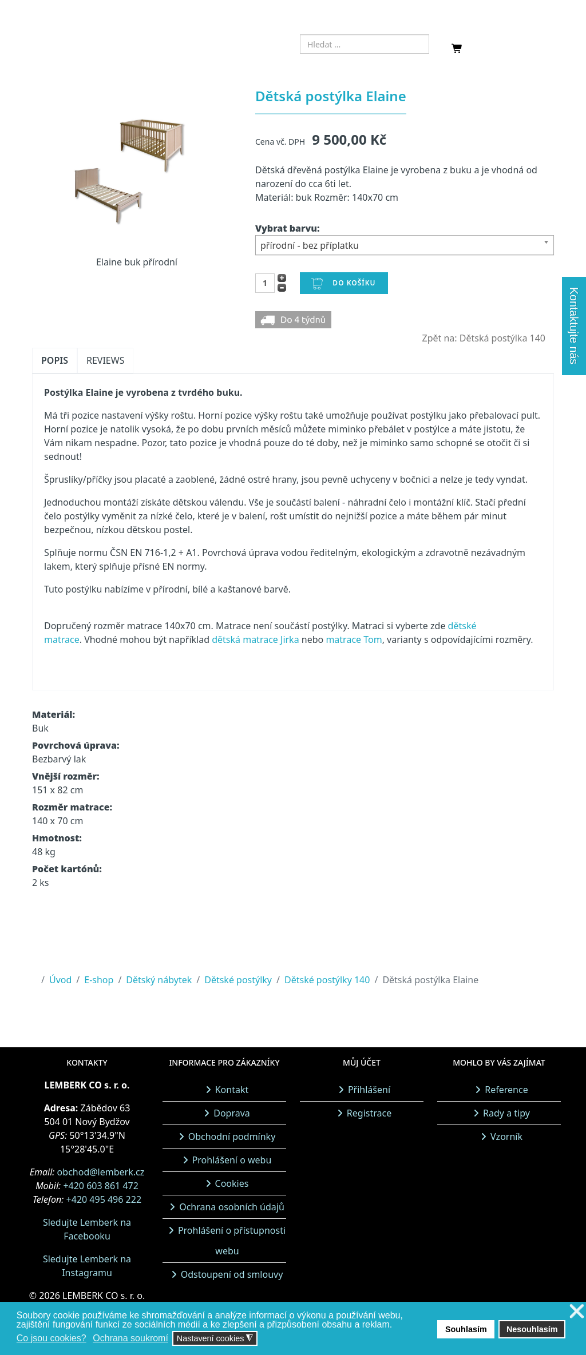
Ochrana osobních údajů (231, 1207)
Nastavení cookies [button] (215, 1339)
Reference (506, 1089)
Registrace (369, 1113)
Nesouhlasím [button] (532, 1329)
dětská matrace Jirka (255, 639)
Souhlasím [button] (466, 1329)
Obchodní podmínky (232, 1136)
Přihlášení (369, 1089)
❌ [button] (577, 1312)
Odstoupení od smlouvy (232, 1274)
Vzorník (506, 1136)
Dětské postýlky (238, 979)
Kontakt (232, 1089)
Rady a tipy (506, 1113)
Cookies (232, 1183)
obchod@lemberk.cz (101, 1172)
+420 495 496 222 (103, 1199)
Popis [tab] (54, 360)
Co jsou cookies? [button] (51, 1338)
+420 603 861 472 (100, 1185)
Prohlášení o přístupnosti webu (232, 1240)
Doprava (231, 1113)
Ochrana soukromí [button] (130, 1338)
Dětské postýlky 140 (327, 979)
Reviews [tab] (105, 360)
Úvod (60, 979)
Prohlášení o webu (232, 1160)
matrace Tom (354, 639)
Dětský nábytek (159, 979)
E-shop (98, 979)
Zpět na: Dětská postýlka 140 (483, 338)
